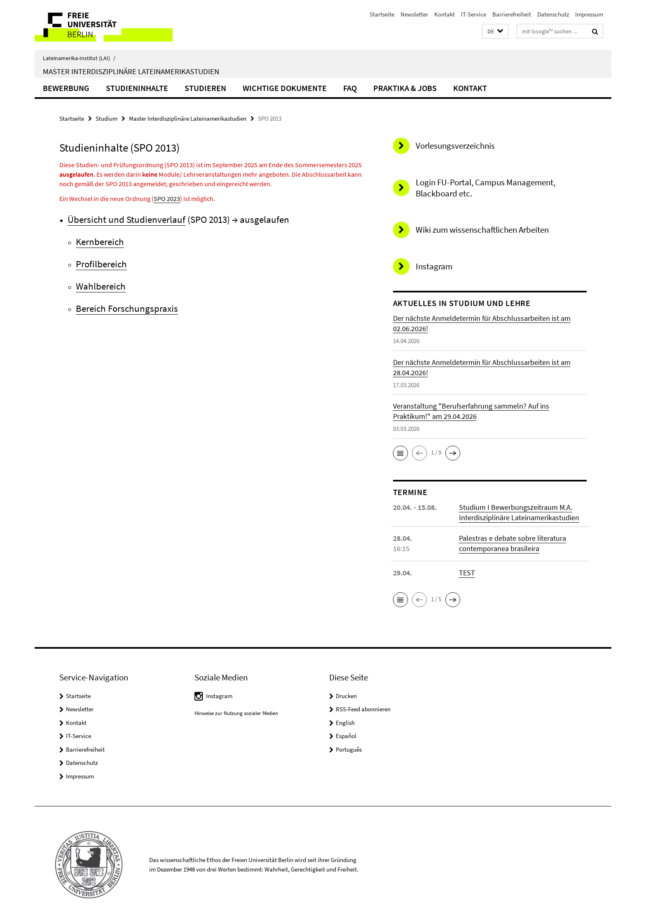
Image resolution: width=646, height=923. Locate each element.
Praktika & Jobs (405, 88)
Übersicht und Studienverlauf (126, 219)
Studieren (205, 88)
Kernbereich (100, 242)
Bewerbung (66, 88)
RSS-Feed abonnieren (363, 709)
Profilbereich (101, 264)
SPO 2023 (167, 198)
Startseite (382, 14)
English (345, 723)
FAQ (350, 88)
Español (346, 736)
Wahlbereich (101, 286)
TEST (467, 572)
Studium (106, 118)
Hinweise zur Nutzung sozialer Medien (236, 713)
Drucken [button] (346, 696)
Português (349, 749)
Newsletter (414, 14)
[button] (495, 31)
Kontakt (444, 14)
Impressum (589, 14)
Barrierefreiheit (511, 14)
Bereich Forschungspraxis (127, 308)
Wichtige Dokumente (285, 88)
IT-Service (473, 14)
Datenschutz (553, 14)
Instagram (219, 696)
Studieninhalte (137, 88)
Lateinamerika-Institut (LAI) (79, 58)
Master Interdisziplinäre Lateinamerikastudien (131, 71)
